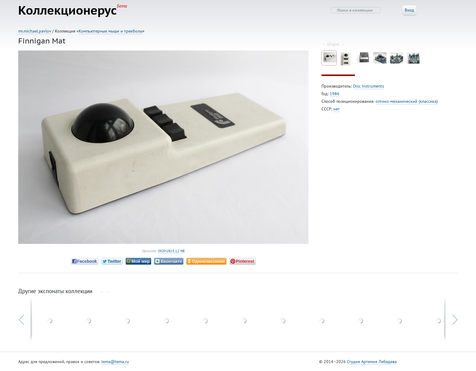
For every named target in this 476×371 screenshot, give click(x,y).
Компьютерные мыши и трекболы (110, 31)
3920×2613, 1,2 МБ (171, 251)
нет (336, 109)
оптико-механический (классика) (407, 101)
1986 (334, 93)
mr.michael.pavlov (34, 31)
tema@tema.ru (115, 361)
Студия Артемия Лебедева (372, 361)
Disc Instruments (368, 86)
